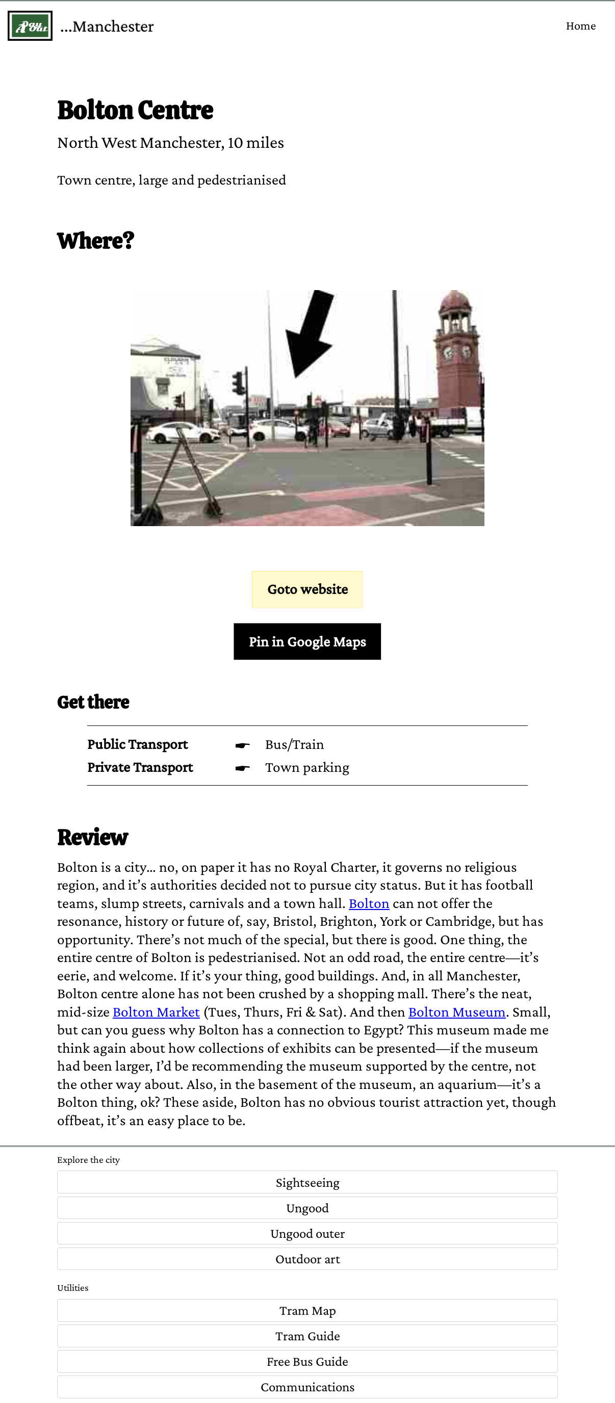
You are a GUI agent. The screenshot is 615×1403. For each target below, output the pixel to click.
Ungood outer (307, 1233)
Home (581, 25)
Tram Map (307, 1310)
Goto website (307, 589)
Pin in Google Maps (307, 641)
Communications (308, 1386)
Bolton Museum (457, 1011)
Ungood (307, 1207)
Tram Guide (307, 1335)
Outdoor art (307, 1258)
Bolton (369, 903)
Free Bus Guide (307, 1361)
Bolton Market (156, 1011)
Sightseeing (308, 1182)
